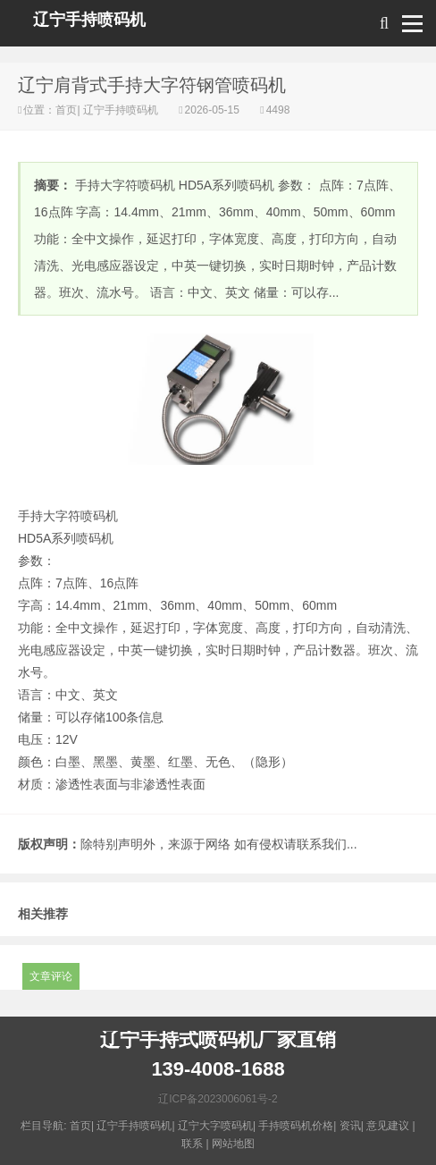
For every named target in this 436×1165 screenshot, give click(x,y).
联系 (192, 1143)
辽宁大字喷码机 (215, 1125)
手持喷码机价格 (295, 1125)
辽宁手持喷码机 (89, 20)
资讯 (350, 1125)
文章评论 (50, 976)
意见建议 (387, 1125)
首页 (66, 110)
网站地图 (233, 1143)
